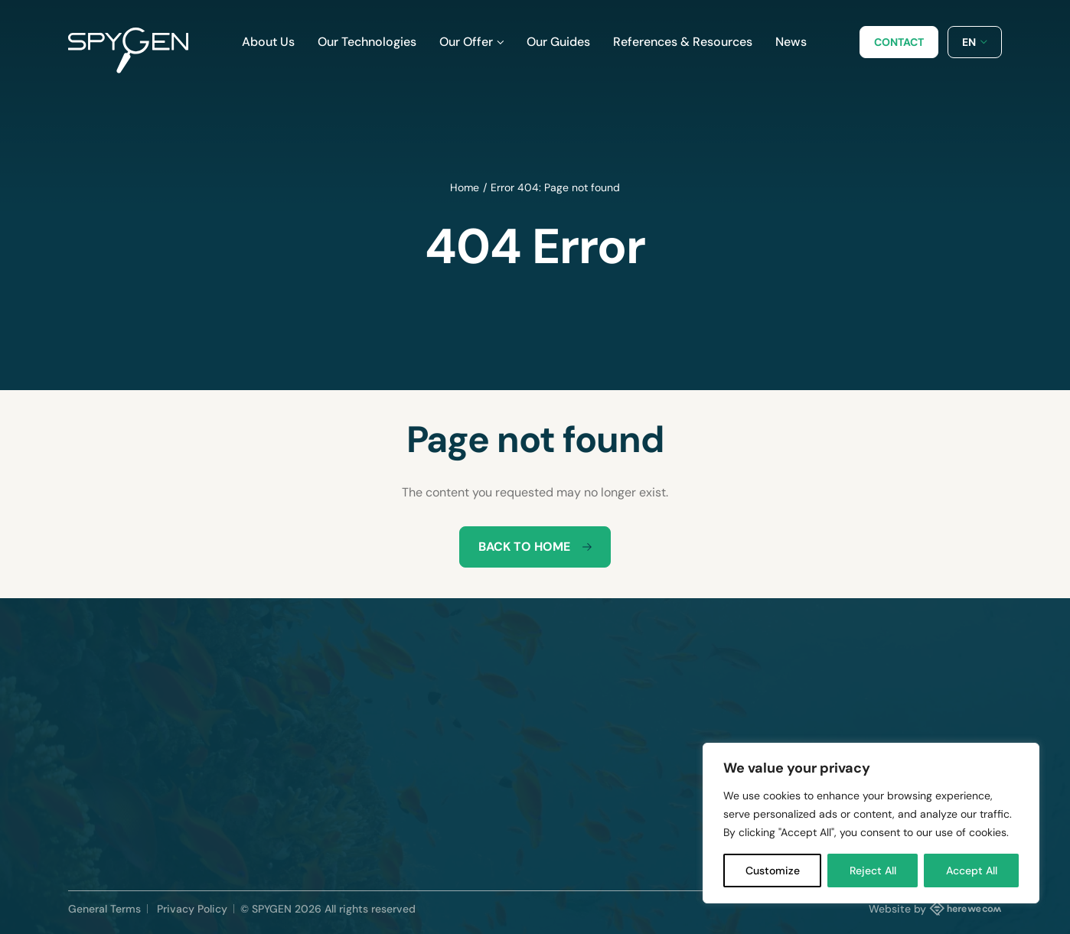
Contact (899, 42)
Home (464, 187)
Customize (772, 870)
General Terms (104, 909)
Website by (935, 908)
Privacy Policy (192, 909)
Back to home (535, 547)
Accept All (971, 870)
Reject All (873, 870)
